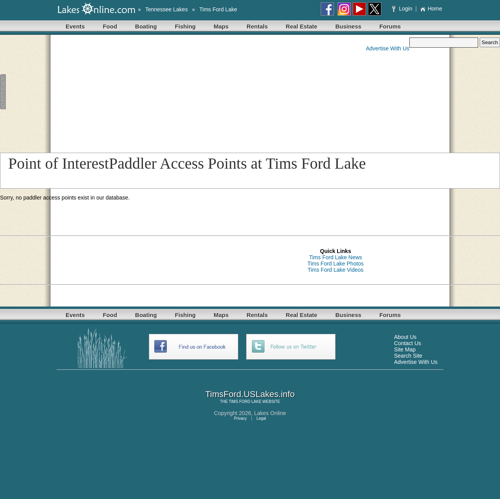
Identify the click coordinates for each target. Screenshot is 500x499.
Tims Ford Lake (218, 9)
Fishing (185, 26)
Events (75, 26)
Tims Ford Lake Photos (335, 263)
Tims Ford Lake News (335, 257)
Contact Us (407, 343)
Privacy (240, 418)
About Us (405, 337)
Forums (390, 26)
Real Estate (302, 26)
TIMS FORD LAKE (245, 401)
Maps (221, 26)
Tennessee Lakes (166, 9)
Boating (146, 26)
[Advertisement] (151, 92)
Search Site (408, 356)
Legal (261, 418)
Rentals (257, 26)
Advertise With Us (387, 48)
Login (403, 8)
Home (431, 8)
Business (348, 26)
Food (110, 26)
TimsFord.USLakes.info (250, 394)
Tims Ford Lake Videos (335, 270)
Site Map (405, 349)
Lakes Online (270, 413)
